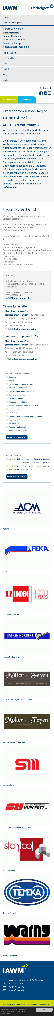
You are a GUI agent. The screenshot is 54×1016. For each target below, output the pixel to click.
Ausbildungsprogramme (16, 46)
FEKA (27, 553)
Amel (11, 459)
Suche (5, 79)
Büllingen (21, 459)
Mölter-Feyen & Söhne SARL (27, 723)
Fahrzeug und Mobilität (18, 402)
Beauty (11, 380)
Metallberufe (14, 423)
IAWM (6, 69)
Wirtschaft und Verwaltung (19, 430)
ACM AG (27, 510)
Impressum (20, 1004)
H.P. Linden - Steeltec (27, 595)
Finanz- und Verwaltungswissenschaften (24, 405)
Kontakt (47, 87)
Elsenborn (46, 459)
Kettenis (37, 466)
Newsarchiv (8, 58)
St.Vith (19, 470)
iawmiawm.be (16, 990)
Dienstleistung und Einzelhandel (22, 391)
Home (6, 17)
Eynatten (45, 462)
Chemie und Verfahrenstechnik (21, 384)
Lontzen (45, 466)
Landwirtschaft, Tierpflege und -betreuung (25, 416)
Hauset (11, 466)
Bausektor (13, 377)
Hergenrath (21, 466)
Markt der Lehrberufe (14, 39)
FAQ (5, 74)
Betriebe (27, 100)
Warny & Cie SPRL (27, 937)
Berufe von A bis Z (13, 28)
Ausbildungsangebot (12, 22)
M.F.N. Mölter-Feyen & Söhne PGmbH (27, 681)
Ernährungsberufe (16, 398)
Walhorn (29, 470)
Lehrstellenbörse (12, 36)
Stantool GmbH (27, 851)
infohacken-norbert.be (18, 298)
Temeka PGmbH (27, 894)
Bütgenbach (39, 459)
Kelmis (28, 466)
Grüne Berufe (14, 409)
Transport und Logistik (17, 427)
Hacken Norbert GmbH (27, 638)
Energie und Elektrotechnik (19, 395)
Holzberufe (13, 413)
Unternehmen (11, 32)
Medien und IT (14, 420)
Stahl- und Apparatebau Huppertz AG (27, 809)
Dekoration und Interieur (18, 388)
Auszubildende (9, 100)
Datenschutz (32, 1004)
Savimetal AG (27, 766)
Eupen (36, 462)
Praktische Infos (11, 52)
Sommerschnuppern (13, 43)
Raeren (11, 470)
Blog (5, 63)
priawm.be (10, 187)
